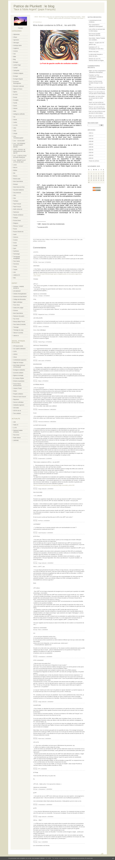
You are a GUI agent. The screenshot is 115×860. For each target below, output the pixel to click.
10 (91, 176)
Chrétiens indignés (18, 73)
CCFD (15, 351)
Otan (14, 198)
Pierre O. (91, 107)
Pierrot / (91, 81)
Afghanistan (16, 34)
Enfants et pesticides (18, 381)
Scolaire (15, 240)
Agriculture (16, 40)
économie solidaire (18, 372)
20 (98, 178)
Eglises (15, 91)
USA (14, 272)
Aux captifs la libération (19, 348)
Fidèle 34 (15, 425)
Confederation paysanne (19, 360)
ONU (14, 195)
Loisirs (15, 165)
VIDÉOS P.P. (16, 275)
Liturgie (15, 133)
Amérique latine (17, 45)
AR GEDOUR (17, 291)
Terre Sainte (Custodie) (19, 324)
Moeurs (15, 176)
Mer (14, 173)
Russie (15, 229)
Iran (14, 117)
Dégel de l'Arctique (18, 362)
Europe (15, 97)
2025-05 (91, 149)
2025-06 (91, 147)
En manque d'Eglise (18, 378)
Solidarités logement (18, 405)
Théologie (16, 327)
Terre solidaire (17, 413)
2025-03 (91, 155)
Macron (15, 167)
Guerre (15, 105)
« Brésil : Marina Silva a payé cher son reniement (47, 17)
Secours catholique (18, 402)
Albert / (91, 70)
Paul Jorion (16, 435)
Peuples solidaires (18, 394)
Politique (15, 217)
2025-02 (91, 158)
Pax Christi (16, 319)
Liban (14, 128)
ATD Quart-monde (18, 346)
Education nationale (18, 86)
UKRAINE (16, 440)
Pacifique (15, 201)
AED (14, 422)
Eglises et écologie (18, 375)
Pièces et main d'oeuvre (19, 396)
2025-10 (91, 136)
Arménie (15, 51)
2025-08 (91, 141)
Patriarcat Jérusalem (18, 316)
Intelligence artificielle (19, 114)
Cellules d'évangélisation (19, 293)
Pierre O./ (91, 87)
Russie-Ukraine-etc (18, 231)
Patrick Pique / (41, 341)
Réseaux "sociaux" (18, 226)
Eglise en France (17, 89)
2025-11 (91, 133)
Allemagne (16, 42)
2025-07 (91, 144)
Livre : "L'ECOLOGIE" (19, 140)
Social (15, 242)
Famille (15, 103)
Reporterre (16, 399)
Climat (15, 357)
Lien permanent (62, 239)
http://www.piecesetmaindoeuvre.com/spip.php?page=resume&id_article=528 (53, 485)
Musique (15, 184)
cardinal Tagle (17, 65)
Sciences (15, 237)
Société (15, 245)
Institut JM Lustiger (18, 307)
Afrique (15, 37)
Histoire (15, 108)
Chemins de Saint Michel (20, 296)
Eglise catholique (17, 302)
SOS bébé (16, 408)
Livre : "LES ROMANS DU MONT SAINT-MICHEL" (19, 145)
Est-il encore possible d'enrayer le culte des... (96, 83)
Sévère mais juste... (94, 51)
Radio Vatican (17, 437)
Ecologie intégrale (18, 79)
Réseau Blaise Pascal (19, 321)
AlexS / (91, 102)
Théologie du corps (18, 330)
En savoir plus (89, 858)
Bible (14, 56)
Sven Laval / (41, 360)
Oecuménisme (17, 192)
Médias (15, 170)
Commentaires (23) (71, 239)
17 (91, 178)
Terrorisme (16, 264)
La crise (15, 125)
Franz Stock (16, 305)
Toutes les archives (94, 161)
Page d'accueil (65, 17)
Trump (15, 266)
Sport (14, 248)
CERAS (15, 354)
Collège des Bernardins (19, 299)
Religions (15, 223)
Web (14, 278)
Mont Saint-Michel (18, 181)
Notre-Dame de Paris (19, 187)
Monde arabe (16, 178)
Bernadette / (92, 96)
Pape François (17, 204)
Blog (14, 59)
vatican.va (16, 335)
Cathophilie (16, 70)
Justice (15, 122)
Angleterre (16, 48)
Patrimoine (16, 212)
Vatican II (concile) (18, 332)
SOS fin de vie (17, 410)
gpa (81, 239)
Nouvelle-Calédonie (18, 190)
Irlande (15, 119)
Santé (14, 234)
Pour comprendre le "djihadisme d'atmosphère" (96, 76)
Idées (14, 111)
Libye (14, 130)
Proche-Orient (17, 220)
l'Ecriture (15, 310)
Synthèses (16, 251)
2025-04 (91, 152)
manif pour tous (41, 241)
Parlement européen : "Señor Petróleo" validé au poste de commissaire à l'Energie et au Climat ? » (67, 17)
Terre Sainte (16, 261)
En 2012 (15, 94)
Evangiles (15, 100)
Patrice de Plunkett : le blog (34, 6)
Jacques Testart (17, 388)
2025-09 (91, 138)
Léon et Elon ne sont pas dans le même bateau (96, 98)
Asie (14, 54)
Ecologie (15, 76)
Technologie (16, 254)
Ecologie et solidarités (19, 370)
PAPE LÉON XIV (17, 209)
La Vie (15, 427)
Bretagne (15, 62)
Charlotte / (91, 75)
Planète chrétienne (18, 215)
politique (35, 241)
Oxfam (15, 391)
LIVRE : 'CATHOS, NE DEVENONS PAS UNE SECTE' (19, 151)
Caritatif (15, 67)
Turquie (15, 269)
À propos (20, 28)
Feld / (90, 111)
